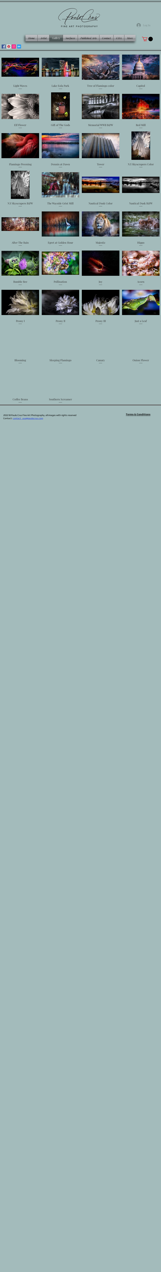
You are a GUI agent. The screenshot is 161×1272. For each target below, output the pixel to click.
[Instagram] (14, 46)
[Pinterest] (9, 46)
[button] (147, 39)
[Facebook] (4, 46)
